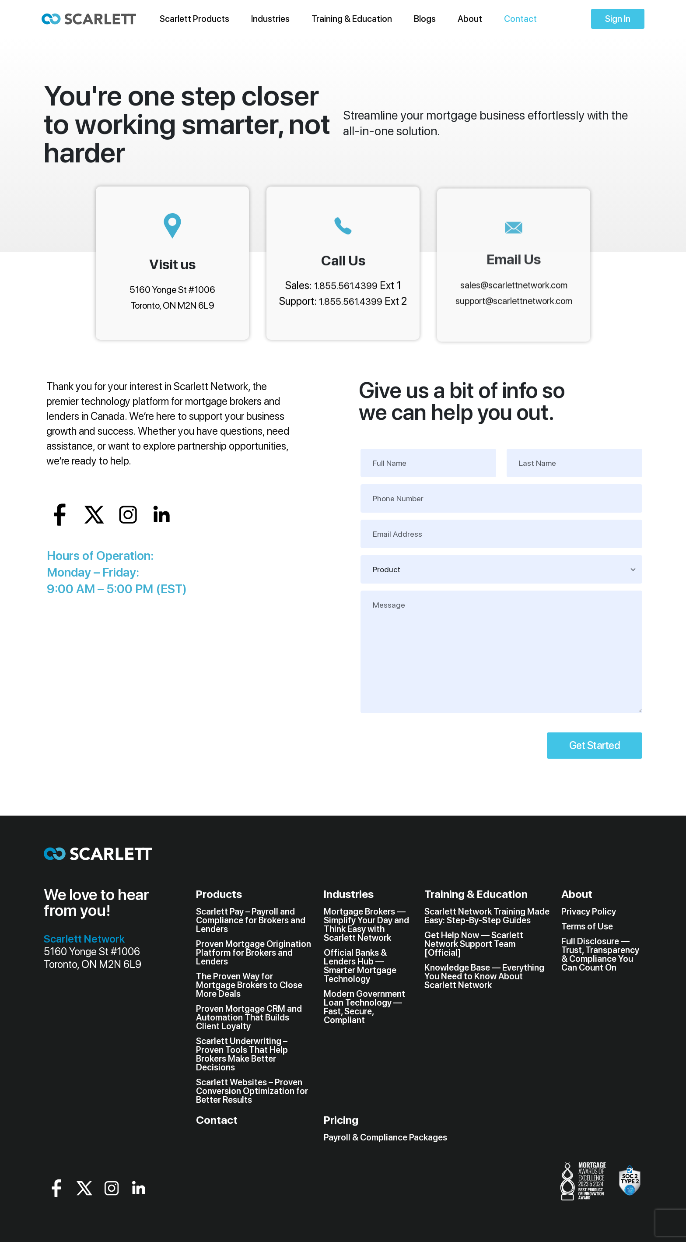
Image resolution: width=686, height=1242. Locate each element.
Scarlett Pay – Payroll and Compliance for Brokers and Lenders (250, 920)
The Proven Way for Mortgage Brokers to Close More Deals (249, 985)
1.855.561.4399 (346, 286)
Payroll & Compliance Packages (385, 1137)
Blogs (425, 19)
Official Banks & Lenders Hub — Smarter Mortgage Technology (360, 965)
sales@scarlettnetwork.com (513, 285)
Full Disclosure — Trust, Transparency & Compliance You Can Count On (600, 954)
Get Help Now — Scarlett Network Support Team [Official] (473, 944)
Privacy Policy (588, 911)
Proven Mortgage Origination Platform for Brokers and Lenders (253, 953)
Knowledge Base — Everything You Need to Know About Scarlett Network (484, 976)
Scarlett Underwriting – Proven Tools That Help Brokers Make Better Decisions (242, 1054)
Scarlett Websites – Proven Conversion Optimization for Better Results (252, 1091)
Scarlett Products (194, 19)
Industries (270, 19)
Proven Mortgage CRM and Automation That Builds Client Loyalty (249, 1017)
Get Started (594, 745)
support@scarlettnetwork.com (513, 301)
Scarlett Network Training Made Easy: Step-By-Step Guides (487, 915)
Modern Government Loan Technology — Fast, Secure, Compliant (364, 1007)
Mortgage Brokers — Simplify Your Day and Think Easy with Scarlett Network (366, 924)
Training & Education (352, 19)
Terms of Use (587, 926)
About (470, 19)
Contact (520, 19)
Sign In (617, 19)
